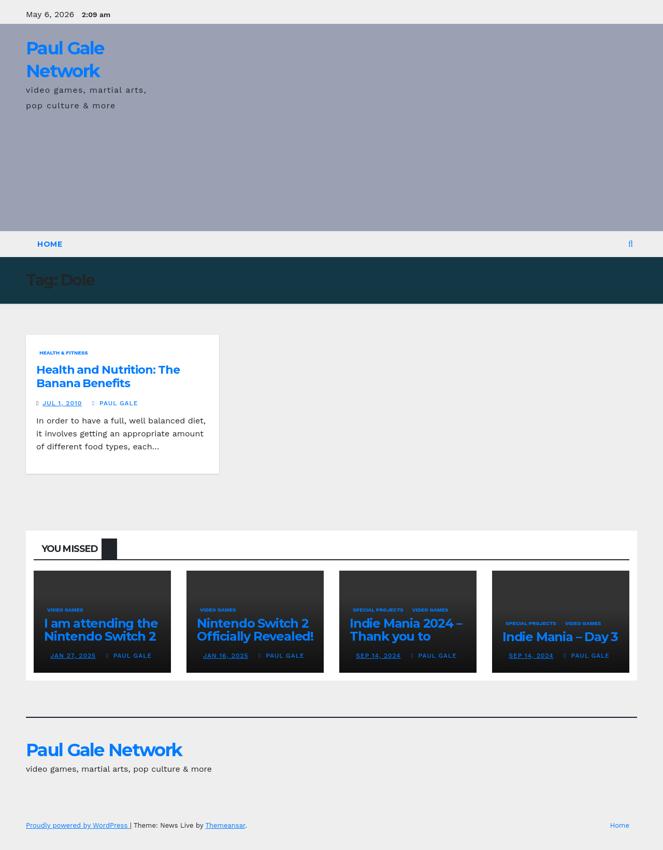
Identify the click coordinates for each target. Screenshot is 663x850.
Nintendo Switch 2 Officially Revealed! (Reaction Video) (255, 636)
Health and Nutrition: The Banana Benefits (108, 376)
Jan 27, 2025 (73, 655)
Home (49, 244)
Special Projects (378, 610)
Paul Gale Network (104, 750)
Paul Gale (115, 403)
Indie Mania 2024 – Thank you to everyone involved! (407, 636)
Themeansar (225, 825)
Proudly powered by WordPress (78, 825)
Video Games (65, 610)
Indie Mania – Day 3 (560, 636)
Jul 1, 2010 (62, 403)
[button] (630, 244)
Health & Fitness (63, 353)
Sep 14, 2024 (378, 655)
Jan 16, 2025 (225, 655)
